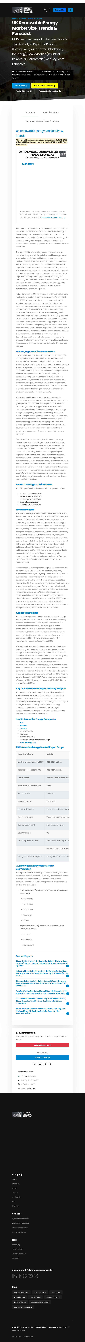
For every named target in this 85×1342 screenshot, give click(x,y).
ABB (21, 723)
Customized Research (21, 1222)
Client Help (16, 1244)
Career (15, 1192)
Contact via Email (27, 1088)
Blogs (14, 1188)
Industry (22, 19)
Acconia (23, 726)
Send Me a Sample (42, 1045)
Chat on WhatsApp (28, 1076)
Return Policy (17, 1248)
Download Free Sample (46, 86)
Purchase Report (42, 1058)
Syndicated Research (21, 1218)
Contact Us (16, 1197)
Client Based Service (20, 1227)
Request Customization (51, 91)
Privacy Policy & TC (20, 1252)
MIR (29, 1326)
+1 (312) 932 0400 (28, 1084)
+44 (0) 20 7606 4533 (30, 1080)
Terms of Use (29, 1335)
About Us (15, 1184)
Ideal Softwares (19, 1329)
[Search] (44, 10)
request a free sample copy (53, 218)
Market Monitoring (19, 1231)
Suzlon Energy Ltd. (28, 743)
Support (15, 1257)
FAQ (13, 1201)
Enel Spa (23, 729)
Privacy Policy (17, 1335)
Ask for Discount (24, 91)
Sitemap (15, 1205)
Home (14, 18)
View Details (21, 86)
